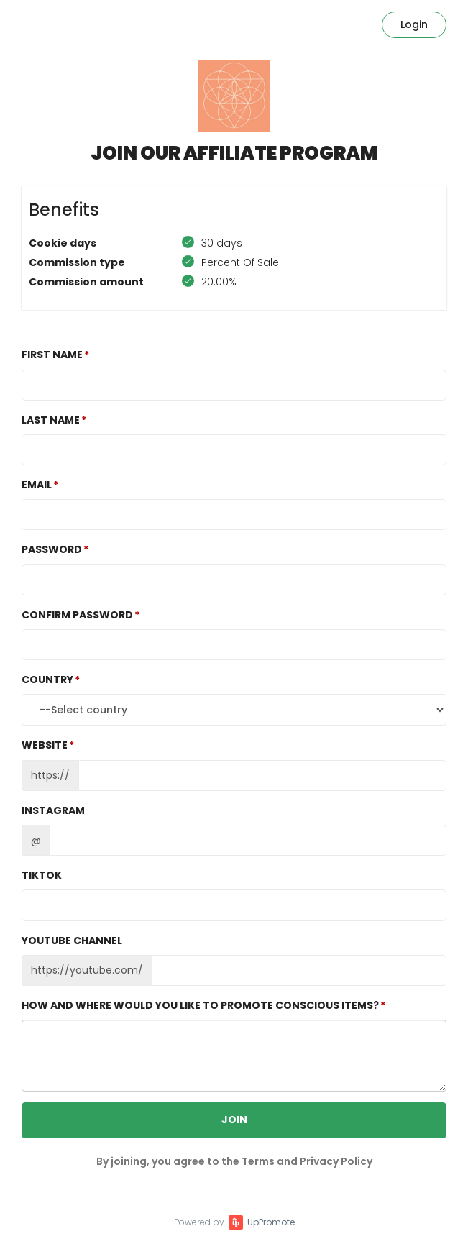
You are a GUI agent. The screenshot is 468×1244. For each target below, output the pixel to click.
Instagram (53, 810)
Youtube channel (72, 940)
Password (52, 549)
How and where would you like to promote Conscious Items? (200, 1005)
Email (37, 484)
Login (414, 24)
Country (47, 679)
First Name (52, 354)
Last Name (51, 420)
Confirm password (77, 615)
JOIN (234, 1119)
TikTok (42, 875)
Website (45, 745)
